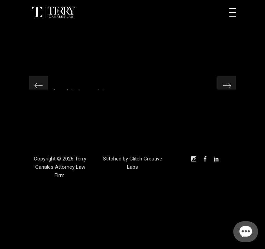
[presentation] (38, 85)
